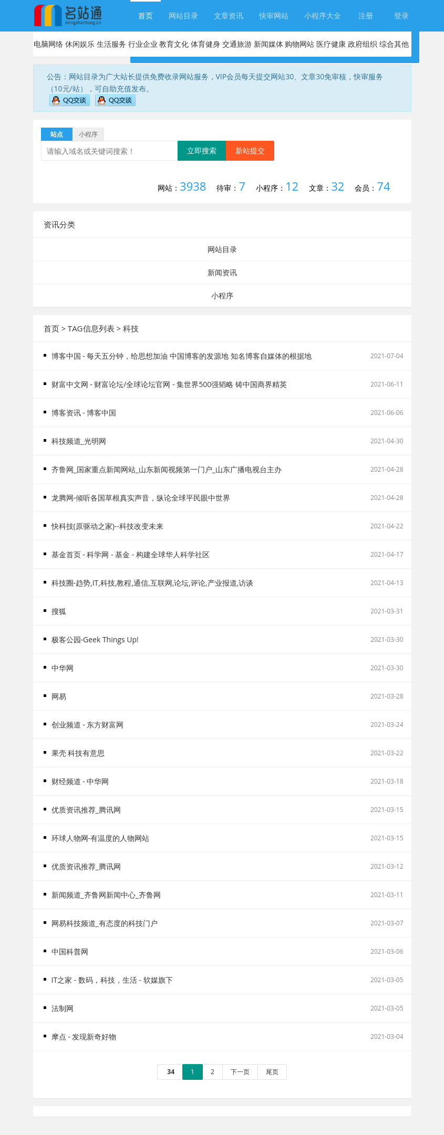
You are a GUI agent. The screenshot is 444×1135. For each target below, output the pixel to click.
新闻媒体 (268, 44)
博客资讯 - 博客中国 (84, 413)
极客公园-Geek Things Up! (95, 639)
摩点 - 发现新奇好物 (84, 1037)
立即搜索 (201, 150)
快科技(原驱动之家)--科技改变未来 (107, 526)
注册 (365, 15)
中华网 (62, 668)
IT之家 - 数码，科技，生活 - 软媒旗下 (112, 980)
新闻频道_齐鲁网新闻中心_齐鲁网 (106, 895)
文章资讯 (228, 15)
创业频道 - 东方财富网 (87, 725)
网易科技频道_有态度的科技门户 (104, 923)
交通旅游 (237, 44)
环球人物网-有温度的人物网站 (100, 838)
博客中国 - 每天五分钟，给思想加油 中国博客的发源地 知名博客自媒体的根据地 (181, 356)
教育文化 (174, 44)
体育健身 (205, 44)
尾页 (272, 1071)
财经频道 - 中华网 (80, 781)
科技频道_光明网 (78, 441)
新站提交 (250, 150)
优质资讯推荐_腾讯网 (86, 810)
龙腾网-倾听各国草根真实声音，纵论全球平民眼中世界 (141, 498)
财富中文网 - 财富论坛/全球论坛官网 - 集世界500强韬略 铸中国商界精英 (169, 384)
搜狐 (58, 611)
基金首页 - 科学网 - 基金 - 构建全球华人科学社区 (130, 554)
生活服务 (111, 44)
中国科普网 (69, 951)
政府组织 (362, 44)
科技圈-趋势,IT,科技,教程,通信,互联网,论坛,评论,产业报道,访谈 (152, 583)
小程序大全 (322, 15)
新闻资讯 (222, 272)
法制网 (62, 1008)
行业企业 (143, 44)
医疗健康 (331, 44)
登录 (401, 15)
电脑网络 (48, 44)
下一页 (240, 1071)
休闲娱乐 (80, 44)
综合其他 (394, 44)
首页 (145, 15)
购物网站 (299, 44)
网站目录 (183, 15)
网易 (58, 696)
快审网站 (273, 15)
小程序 (222, 295)
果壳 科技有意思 (78, 753)
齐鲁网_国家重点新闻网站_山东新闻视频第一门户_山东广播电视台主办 (166, 469)
